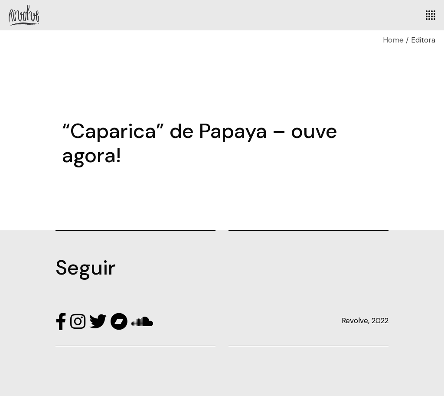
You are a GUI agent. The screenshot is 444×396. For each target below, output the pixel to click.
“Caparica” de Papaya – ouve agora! (199, 143)
